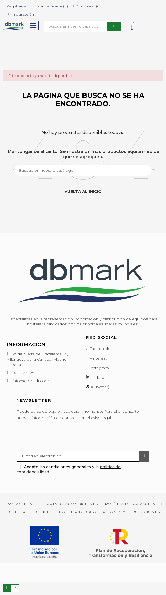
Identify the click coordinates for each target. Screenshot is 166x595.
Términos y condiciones (69, 504)
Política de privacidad (132, 504)
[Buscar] (83, 170)
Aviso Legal (21, 504)
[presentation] (58, 437)
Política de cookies (29, 511)
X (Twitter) (97, 386)
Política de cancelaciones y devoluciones (109, 511)
